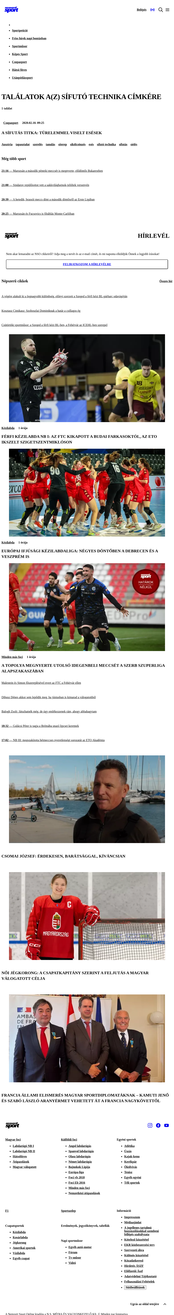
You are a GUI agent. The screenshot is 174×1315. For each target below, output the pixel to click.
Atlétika (129, 1146)
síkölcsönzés (78, 144)
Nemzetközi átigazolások (84, 1193)
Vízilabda (19, 1253)
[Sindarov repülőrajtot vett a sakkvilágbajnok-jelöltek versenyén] (87, 185)
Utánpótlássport (22, 77)
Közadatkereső (133, 1260)
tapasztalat (23, 144)
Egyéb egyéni (132, 1177)
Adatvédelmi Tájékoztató (140, 1276)
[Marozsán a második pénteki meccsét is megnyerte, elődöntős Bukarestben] (87, 171)
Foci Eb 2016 (77, 1182)
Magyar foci (13, 1139)
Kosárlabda (20, 1237)
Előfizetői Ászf (133, 1271)
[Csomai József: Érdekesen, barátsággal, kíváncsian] (87, 842)
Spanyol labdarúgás (81, 1151)
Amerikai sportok (24, 1247)
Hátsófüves (20, 1156)
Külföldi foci (69, 1139)
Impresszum (132, 1217)
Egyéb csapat (21, 1258)
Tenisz (128, 1172)
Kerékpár (130, 1161)
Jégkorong (19, 1242)
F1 (7, 1210)
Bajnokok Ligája (79, 1166)
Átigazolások (21, 1161)
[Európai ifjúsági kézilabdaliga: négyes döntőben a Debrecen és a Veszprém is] (87, 535)
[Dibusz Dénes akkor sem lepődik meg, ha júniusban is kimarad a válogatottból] (87, 697)
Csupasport (19, 62)
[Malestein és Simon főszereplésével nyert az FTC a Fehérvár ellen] (87, 683)
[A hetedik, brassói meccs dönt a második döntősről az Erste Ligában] (87, 199)
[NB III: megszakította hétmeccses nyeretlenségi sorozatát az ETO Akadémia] (87, 740)
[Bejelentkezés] (141, 9)
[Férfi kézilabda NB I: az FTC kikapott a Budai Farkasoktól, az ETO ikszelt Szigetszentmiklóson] (87, 421)
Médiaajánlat (132, 1222)
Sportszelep (68, 1210)
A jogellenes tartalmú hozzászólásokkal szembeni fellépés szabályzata (141, 1231)
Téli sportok (132, 1182)
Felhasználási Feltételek (139, 1281)
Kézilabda (7, 428)
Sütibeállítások (135, 1287)
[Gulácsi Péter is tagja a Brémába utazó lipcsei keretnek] (87, 726)
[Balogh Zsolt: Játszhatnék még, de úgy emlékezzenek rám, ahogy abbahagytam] (87, 711)
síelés (134, 144)
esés (91, 144)
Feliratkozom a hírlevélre (87, 264)
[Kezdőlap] (11, 10)
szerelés (38, 144)
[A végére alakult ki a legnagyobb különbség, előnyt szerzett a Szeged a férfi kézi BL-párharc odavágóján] (87, 296)
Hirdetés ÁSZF (134, 1265)
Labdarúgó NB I (23, 1146)
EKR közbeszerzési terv (139, 1244)
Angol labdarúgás (80, 1146)
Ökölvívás (130, 1166)
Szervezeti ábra (134, 1250)
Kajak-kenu (132, 1156)
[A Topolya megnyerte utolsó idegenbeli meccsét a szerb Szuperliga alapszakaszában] (87, 650)
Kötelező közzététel (136, 1239)
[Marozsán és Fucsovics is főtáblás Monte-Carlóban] (87, 214)
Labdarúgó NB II (24, 1151)
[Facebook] (158, 1125)
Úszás (127, 1151)
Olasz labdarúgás (80, 1156)
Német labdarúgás (80, 1161)
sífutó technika (106, 144)
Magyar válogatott (24, 1166)
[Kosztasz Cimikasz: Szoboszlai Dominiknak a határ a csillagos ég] (87, 311)
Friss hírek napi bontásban (29, 38)
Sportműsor (19, 46)
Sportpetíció (20, 30)
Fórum (73, 1252)
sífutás (123, 144)
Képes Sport (20, 54)
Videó (72, 1262)
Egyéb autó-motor (80, 1247)
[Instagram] (150, 1125)
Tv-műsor (75, 1257)
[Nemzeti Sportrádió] (152, 9)
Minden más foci (12, 657)
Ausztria (7, 144)
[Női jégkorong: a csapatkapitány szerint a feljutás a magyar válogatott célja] (87, 959)
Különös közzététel (136, 1255)
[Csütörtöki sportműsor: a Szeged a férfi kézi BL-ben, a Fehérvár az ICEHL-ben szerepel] (87, 325)
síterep (62, 144)
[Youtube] (166, 1125)
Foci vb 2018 (77, 1177)
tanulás (50, 144)
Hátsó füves (19, 69)
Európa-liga (76, 1172)
